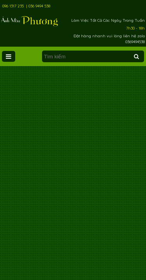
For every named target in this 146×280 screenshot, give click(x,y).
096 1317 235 (13, 6)
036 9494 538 (39, 6)
